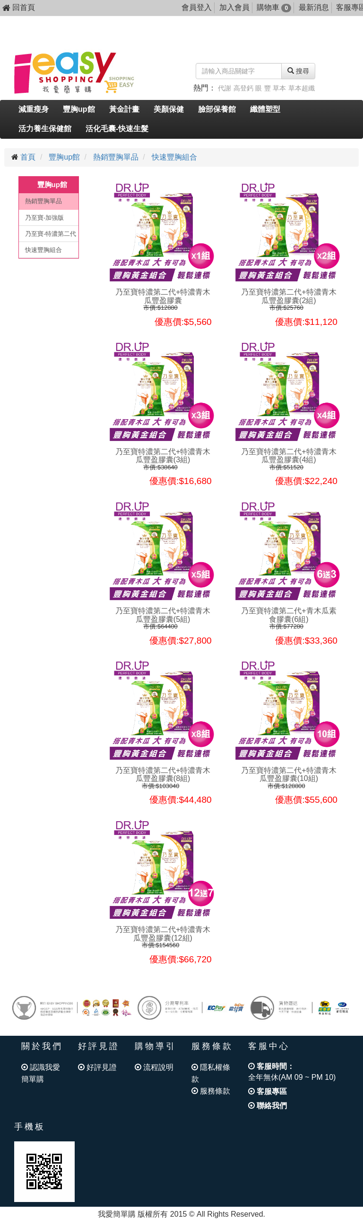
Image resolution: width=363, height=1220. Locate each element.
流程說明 (154, 1067)
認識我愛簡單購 (40, 1073)
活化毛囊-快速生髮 (117, 129)
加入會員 (234, 7)
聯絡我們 (267, 1106)
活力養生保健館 (44, 129)
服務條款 (210, 1091)
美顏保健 (169, 109)
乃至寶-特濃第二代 (50, 233)
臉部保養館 (217, 109)
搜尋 (298, 71)
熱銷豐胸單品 (115, 157)
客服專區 (267, 1091)
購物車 (274, 7)
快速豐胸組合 (174, 157)
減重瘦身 (33, 109)
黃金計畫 (124, 109)
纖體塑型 (265, 109)
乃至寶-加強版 (44, 217)
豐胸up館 (79, 109)
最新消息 (314, 7)
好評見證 (97, 1067)
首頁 (27, 157)
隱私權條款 (210, 1073)
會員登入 (197, 7)
